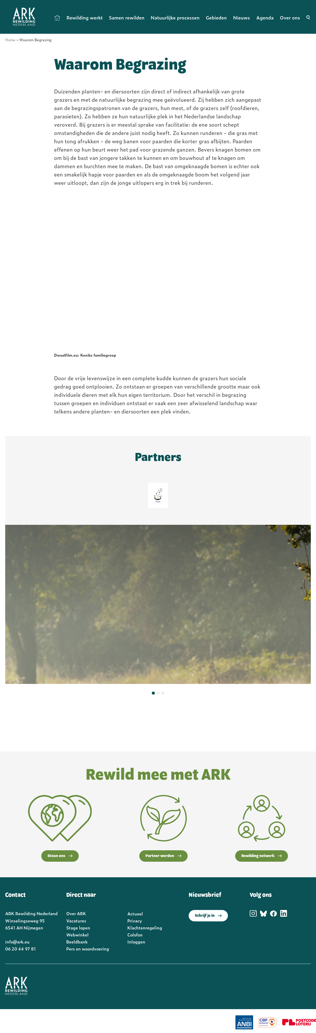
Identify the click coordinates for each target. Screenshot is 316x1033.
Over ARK (76, 913)
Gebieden (216, 17)
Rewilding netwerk (261, 856)
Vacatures (76, 921)
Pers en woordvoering (87, 949)
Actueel (135, 913)
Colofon (135, 935)
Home (57, 18)
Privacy (134, 921)
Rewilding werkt (85, 17)
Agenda (265, 17)
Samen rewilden (126, 17)
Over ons (290, 17)
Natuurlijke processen (175, 17)
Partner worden (163, 856)
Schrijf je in (208, 916)
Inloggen (136, 942)
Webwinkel (77, 935)
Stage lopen (78, 928)
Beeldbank (77, 942)
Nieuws (241, 17)
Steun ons (60, 856)
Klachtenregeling (144, 928)
